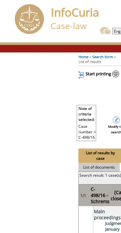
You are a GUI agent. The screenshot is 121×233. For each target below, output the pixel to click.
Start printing (98, 74)
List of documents (99, 167)
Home (83, 56)
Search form (102, 56)
